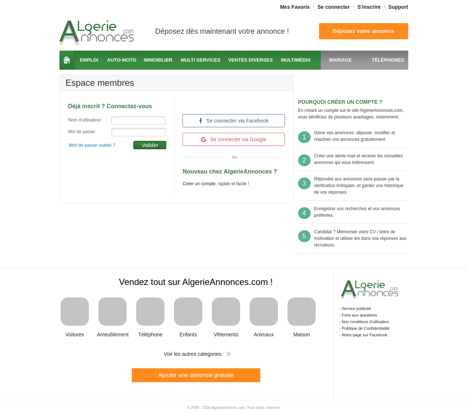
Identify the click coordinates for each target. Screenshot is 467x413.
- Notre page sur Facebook (363, 335)
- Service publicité (355, 308)
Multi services (201, 60)
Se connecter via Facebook (234, 121)
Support (398, 7)
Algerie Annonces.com (97, 30)
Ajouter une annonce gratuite (196, 375)
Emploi (89, 60)
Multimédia (296, 60)
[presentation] (124, 163)
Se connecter (334, 7)
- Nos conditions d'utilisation (364, 321)
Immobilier (158, 60)
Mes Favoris (295, 7)
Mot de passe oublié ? (92, 145)
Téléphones (388, 60)
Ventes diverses (250, 60)
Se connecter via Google (233, 139)
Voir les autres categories (192, 354)
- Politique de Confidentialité (364, 328)
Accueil (66, 60)
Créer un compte (198, 183)
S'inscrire (369, 7)
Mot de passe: (82, 131)
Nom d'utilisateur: (85, 120)
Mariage (340, 60)
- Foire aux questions (358, 315)
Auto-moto (122, 60)
